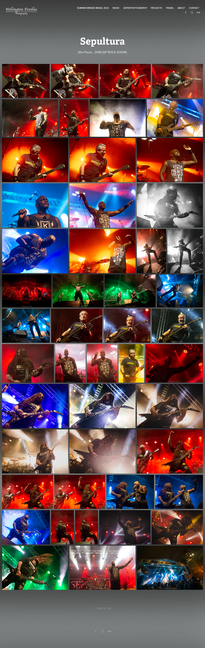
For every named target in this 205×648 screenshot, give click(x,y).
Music (116, 8)
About (181, 8)
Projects (156, 8)
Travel (170, 8)
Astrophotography (135, 8)
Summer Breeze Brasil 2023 (93, 8)
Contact (194, 8)
